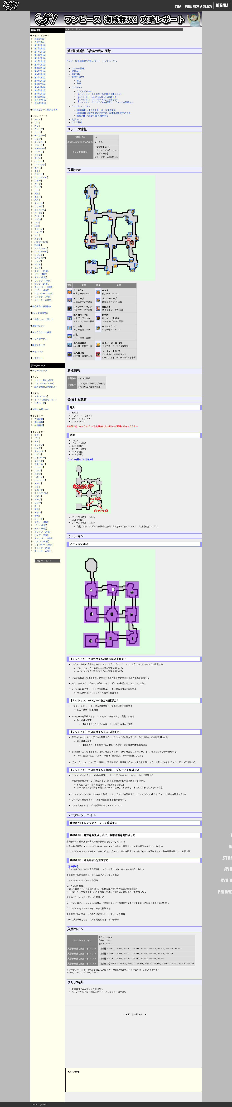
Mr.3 (36, 222)
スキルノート (40, 396)
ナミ (36, 126)
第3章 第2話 (40, 74)
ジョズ (37, 261)
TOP (178, 7)
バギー (37, 180)
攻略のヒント (38, 326)
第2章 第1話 (40, 58)
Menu (222, 5)
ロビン (37, 139)
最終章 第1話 (40, 100)
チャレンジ (37, 351)
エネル (37, 197)
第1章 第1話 (40, 45)
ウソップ (38, 129)
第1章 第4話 (40, 55)
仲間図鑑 (38, 425)
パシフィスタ (40, 242)
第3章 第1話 (40, 71)
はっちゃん (39, 209)
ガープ (37, 184)
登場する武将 (78, 77)
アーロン (38, 213)
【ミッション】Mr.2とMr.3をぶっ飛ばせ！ (96, 97)
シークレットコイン (81, 106)
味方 (79, 80)
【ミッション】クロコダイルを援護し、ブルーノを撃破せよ (105, 102)
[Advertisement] (47, 611)
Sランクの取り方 (40, 313)
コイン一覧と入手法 (43, 380)
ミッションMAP (84, 91)
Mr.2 (36, 226)
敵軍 (79, 83)
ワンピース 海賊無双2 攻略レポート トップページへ (92, 61)
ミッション (77, 87)
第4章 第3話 (40, 97)
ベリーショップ (39, 370)
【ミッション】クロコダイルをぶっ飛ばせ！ (98, 99)
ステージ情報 (78, 68)
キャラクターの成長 (41, 332)
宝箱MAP (76, 71)
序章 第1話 (39, 39)
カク (36, 235)
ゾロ (36, 122)
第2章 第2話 (40, 61)
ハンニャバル (40, 251)
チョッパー (39, 135)
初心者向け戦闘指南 (41, 306)
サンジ (37, 132)
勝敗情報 (76, 74)
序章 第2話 (39, 42)
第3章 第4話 (40, 80)
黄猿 (36, 193)
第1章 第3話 (40, 51)
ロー (36, 190)
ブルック (38, 145)
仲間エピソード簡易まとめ (45, 110)
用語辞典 (38, 422)
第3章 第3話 (40, 77)
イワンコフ (39, 258)
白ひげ (37, 187)
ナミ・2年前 (40, 277)
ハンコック (39, 164)
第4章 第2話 (40, 93)
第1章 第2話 (40, 48)
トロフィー (37, 358)
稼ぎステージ (38, 345)
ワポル (37, 219)
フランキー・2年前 (43, 293)
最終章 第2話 (40, 103)
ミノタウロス (40, 248)
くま (36, 171)
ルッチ (37, 238)
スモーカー (39, 148)
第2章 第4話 (40, 68)
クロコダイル (40, 177)
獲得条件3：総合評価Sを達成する (92, 115)
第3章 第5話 (40, 84)
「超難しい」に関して (42, 319)
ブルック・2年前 (42, 297)
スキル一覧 (39, 403)
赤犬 (36, 200)
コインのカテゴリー (43, 383)
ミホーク (38, 174)
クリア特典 (77, 122)
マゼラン (38, 255)
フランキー (39, 142)
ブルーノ (38, 229)
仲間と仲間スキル (40, 409)
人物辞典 (38, 419)
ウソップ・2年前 (42, 280)
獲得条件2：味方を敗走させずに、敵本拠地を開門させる (103, 113)
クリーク (38, 206)
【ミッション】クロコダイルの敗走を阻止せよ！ (100, 94)
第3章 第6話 (40, 87)
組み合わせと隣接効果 (44, 386)
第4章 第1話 (40, 90)
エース (37, 168)
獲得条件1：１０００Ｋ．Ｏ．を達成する (96, 110)
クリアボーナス (39, 338)
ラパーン (38, 216)
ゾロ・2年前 (40, 274)
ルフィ (37, 119)
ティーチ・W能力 (42, 300)
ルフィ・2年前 (41, 271)
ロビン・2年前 (41, 290)
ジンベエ (38, 151)
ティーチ (38, 203)
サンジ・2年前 (41, 284)
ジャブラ (38, 232)
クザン (37, 158)
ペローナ (38, 161)
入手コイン (77, 119)
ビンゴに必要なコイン (44, 399)
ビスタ (37, 264)
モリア (37, 268)
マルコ (37, 155)
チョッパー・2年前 (43, 287)
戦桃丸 (37, 245)
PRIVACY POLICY (198, 7)
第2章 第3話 (40, 64)
